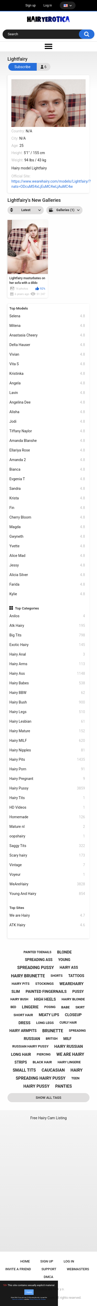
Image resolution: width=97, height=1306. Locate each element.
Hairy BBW (47, 693)
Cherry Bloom (47, 517)
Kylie (47, 594)
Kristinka (47, 373)
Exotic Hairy (47, 645)
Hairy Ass (47, 673)
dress (24, 1023)
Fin (47, 508)
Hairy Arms (47, 664)
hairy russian (68, 1046)
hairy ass (69, 967)
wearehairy (71, 983)
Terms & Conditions (18, 1299)
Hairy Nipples (47, 750)
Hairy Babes (47, 683)
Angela (47, 383)
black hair (42, 1062)
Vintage (47, 865)
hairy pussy (36, 1086)
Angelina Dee (47, 402)
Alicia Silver (47, 575)
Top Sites (16, 908)
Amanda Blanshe (47, 441)
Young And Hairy (47, 894)
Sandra (47, 488)
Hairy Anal (47, 654)
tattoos (76, 976)
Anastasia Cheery (47, 335)
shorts (57, 976)
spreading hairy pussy (41, 1078)
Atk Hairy (47, 625)
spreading (77, 1030)
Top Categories (27, 608)
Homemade (47, 817)
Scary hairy (47, 855)
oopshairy (47, 836)
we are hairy (70, 1054)
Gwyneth (47, 536)
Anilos (47, 616)
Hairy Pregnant (47, 779)
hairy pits (20, 984)
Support (48, 1269)
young (64, 960)
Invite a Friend (18, 1269)
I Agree (29, 1292)
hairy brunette (28, 975)
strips (20, 1062)
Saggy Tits (47, 846)
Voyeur (47, 874)
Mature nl (47, 826)
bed (13, 1007)
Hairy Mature (47, 731)
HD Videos (47, 807)
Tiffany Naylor (47, 431)
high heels (45, 999)
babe (65, 1007)
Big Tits (47, 635)
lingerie (30, 1007)
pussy (78, 991)
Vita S (47, 364)
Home (25, 1261)
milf (67, 1039)
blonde (64, 952)
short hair (23, 1015)
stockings (44, 984)
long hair (21, 1054)
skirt (80, 1007)
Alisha (47, 412)
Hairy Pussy (47, 788)
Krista (47, 498)
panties (63, 1086)
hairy (76, 1070)
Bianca (47, 469)
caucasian (53, 1070)
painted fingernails (46, 991)
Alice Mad (47, 556)
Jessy (47, 565)
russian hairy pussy (30, 1046)
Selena (47, 316)
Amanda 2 (47, 460)
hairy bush (19, 999)
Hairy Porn (47, 769)
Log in (47, 5)
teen (75, 1078)
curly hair (68, 1022)
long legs (45, 1023)
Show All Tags (48, 1098)
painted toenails (37, 952)
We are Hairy (47, 915)
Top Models (18, 308)
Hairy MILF (47, 740)
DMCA (48, 1277)
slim (15, 991)
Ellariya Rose (47, 450)
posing (50, 1007)
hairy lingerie (69, 1062)
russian (32, 1038)
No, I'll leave (42, 1299)
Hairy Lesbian (47, 721)
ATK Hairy (47, 925)
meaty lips (49, 1015)
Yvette (47, 546)
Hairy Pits (47, 759)
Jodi (47, 421)
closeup (73, 1015)
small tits (24, 1070)
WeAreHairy (47, 884)
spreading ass (39, 960)
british (52, 1039)
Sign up (30, 5)
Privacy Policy (33, 1299)
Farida (47, 584)
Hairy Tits (47, 798)
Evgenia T (47, 479)
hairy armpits (22, 1031)
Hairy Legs (47, 712)
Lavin (47, 393)
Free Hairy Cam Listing (48, 1118)
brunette (52, 1030)
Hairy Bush (47, 702)
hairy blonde (73, 999)
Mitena (47, 326)
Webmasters (78, 1269)
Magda (47, 527)
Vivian (47, 354)
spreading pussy (35, 967)
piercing (44, 1054)
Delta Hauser (47, 345)
